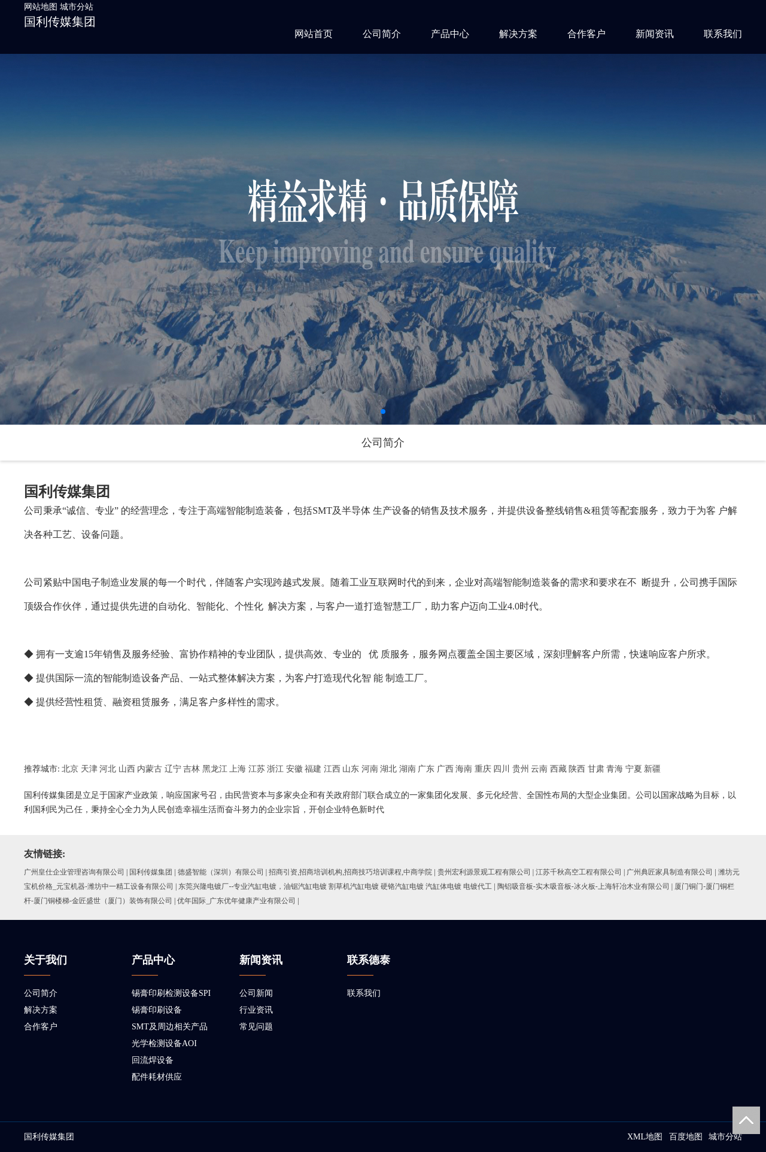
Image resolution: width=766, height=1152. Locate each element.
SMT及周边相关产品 (170, 1026)
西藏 (558, 768)
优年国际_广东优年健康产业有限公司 (236, 901)
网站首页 (313, 34)
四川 (501, 768)
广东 (426, 768)
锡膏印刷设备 (157, 1009)
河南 (369, 768)
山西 (126, 768)
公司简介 (382, 34)
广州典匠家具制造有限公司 (670, 872)
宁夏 (633, 768)
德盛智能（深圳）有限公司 (221, 872)
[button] (383, 411)
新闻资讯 (655, 34)
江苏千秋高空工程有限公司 (579, 872)
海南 (463, 768)
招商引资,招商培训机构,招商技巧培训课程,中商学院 (350, 872)
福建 (313, 768)
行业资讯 (256, 1009)
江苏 (256, 768)
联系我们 (723, 34)
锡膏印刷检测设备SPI (171, 993)
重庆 (483, 768)
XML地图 (644, 1136)
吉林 (191, 768)
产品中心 (450, 34)
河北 (107, 768)
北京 (70, 768)
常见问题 (256, 1026)
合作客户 (586, 34)
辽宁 (173, 768)
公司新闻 (256, 993)
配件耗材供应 (157, 1076)
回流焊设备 (153, 1060)
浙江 (275, 768)
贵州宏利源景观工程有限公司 (484, 872)
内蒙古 (149, 768)
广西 (445, 768)
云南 (539, 768)
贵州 (520, 768)
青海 (614, 768)
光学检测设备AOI (164, 1043)
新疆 (652, 768)
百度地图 (686, 1136)
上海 (237, 768)
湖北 (388, 768)
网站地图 (40, 6)
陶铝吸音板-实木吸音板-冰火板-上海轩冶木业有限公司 (583, 886)
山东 (350, 768)
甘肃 (596, 768)
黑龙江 (214, 768)
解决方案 (518, 34)
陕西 (577, 768)
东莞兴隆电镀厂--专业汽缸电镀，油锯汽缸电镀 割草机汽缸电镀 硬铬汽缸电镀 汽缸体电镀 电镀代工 (335, 886)
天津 (89, 768)
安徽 (294, 768)
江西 (332, 768)
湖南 (407, 768)
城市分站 (76, 6)
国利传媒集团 (60, 21)
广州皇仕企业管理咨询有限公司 (74, 872)
